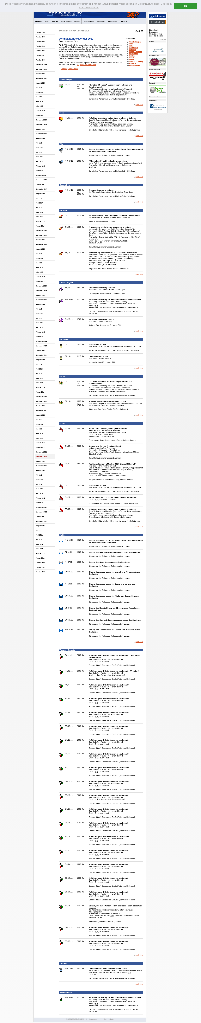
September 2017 (41, 189)
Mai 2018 (39, 152)
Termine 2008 (40, 572)
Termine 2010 (40, 562)
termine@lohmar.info (88, 65)
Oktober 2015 (40, 295)
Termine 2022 (40, 51)
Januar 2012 (40, 503)
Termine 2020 (40, 60)
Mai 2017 (39, 207)
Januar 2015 (40, 337)
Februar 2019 (40, 111)
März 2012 (39, 493)
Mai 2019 (39, 97)
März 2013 (39, 438)
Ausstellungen (135, 42)
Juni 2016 (39, 258)
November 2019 (41, 69)
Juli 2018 (39, 143)
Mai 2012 (39, 484)
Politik (131, 60)
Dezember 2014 (41, 341)
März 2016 (39, 272)
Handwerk (101, 21)
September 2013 (41, 410)
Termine (123, 21)
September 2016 (41, 244)
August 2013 (40, 415)
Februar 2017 (40, 221)
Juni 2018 (39, 147)
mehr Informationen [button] (89, 7)
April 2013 (39, 433)
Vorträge (132, 63)
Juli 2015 (39, 309)
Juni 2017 (39, 203)
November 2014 (41, 346)
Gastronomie (66, 21)
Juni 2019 (39, 92)
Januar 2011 (40, 558)
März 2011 (39, 549)
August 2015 (40, 304)
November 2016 (41, 235)
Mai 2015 (39, 318)
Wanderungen (134, 65)
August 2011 (40, 526)
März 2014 (39, 383)
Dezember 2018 (41, 120)
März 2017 (39, 217)
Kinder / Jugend (135, 52)
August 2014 (40, 360)
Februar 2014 (40, 387)
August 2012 (40, 470)
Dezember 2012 (41, 452)
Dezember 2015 (41, 286)
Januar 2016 (40, 281)
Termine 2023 (40, 46)
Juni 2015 (39, 313)
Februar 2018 (40, 166)
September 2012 (41, 466)
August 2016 (40, 249)
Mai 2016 (39, 263)
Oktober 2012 (40, 461)
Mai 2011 (39, 539)
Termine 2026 (40, 32)
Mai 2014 (39, 373)
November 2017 (41, 180)
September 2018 (41, 134)
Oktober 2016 (40, 240)
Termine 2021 (40, 55)
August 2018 (40, 138)
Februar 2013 (40, 443)
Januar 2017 (40, 226)
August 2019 (40, 83)
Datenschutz (109, 1019)
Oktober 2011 (40, 516)
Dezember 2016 (41, 230)
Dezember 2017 (41, 175)
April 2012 (39, 489)
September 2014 (41, 355)
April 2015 (39, 323)
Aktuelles (38, 21)
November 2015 (41, 290)
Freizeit (55, 21)
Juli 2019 (39, 87)
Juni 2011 (39, 535)
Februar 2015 (40, 332)
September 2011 (41, 521)
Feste (131, 44)
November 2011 (41, 512)
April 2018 (39, 157)
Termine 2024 (40, 41)
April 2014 (39, 378)
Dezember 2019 (41, 64)
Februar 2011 (40, 553)
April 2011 (39, 544)
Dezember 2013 (41, 396)
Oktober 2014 (40, 350)
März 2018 (39, 161)
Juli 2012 (39, 475)
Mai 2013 (39, 429)
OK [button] (185, 6)
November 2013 (41, 401)
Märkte (132, 56)
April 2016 (39, 267)
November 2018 (41, 124)
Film (131, 46)
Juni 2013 (39, 424)
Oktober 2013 (40, 406)
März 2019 (39, 106)
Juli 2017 (39, 198)
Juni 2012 (39, 479)
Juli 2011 (39, 530)
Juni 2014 (39, 369)
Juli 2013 (39, 420)
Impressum (93, 1019)
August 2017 (40, 194)
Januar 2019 (40, 115)
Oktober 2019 (40, 74)
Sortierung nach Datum (69, 69)
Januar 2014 (40, 392)
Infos (47, 21)
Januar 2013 (40, 447)
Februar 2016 (40, 277)
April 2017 (39, 212)
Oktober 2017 (40, 184)
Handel (77, 21)
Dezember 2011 (41, 507)
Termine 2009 (40, 567)
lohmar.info (63, 31)
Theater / (136, 61)
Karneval (132, 50)
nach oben (139, 105)
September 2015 (41, 300)
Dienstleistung (88, 21)
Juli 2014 (39, 364)
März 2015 (39, 327)
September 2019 (41, 78)
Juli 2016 (39, 253)
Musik (131, 58)
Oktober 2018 (40, 129)
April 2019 (39, 101)
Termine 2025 (40, 37)
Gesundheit (113, 21)
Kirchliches (133, 54)
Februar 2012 (40, 498)
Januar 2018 (40, 170)
